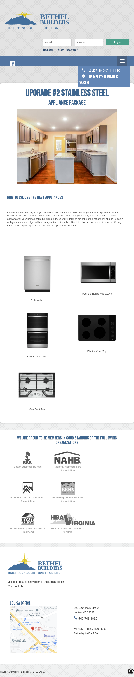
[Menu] (122, 61)
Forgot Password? (67, 50)
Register (48, 50)
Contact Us (15, 586)
